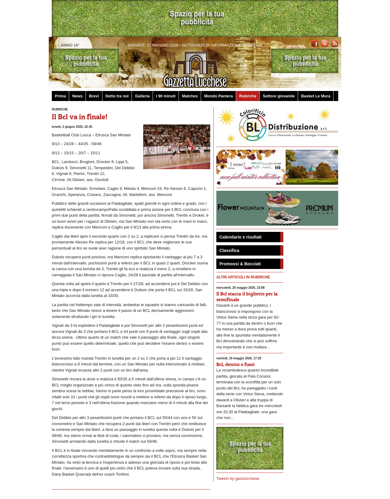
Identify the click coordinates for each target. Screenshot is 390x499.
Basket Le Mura (315, 96)
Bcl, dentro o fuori (235, 364)
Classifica (229, 250)
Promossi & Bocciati (240, 263)
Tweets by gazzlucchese (237, 478)
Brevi (94, 96)
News (77, 96)
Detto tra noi (117, 96)
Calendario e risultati (240, 237)
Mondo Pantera (218, 96)
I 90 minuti (166, 96)
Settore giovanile (279, 96)
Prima (60, 96)
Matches (190, 96)
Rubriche (247, 96)
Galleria (142, 96)
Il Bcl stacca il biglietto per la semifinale (247, 296)
